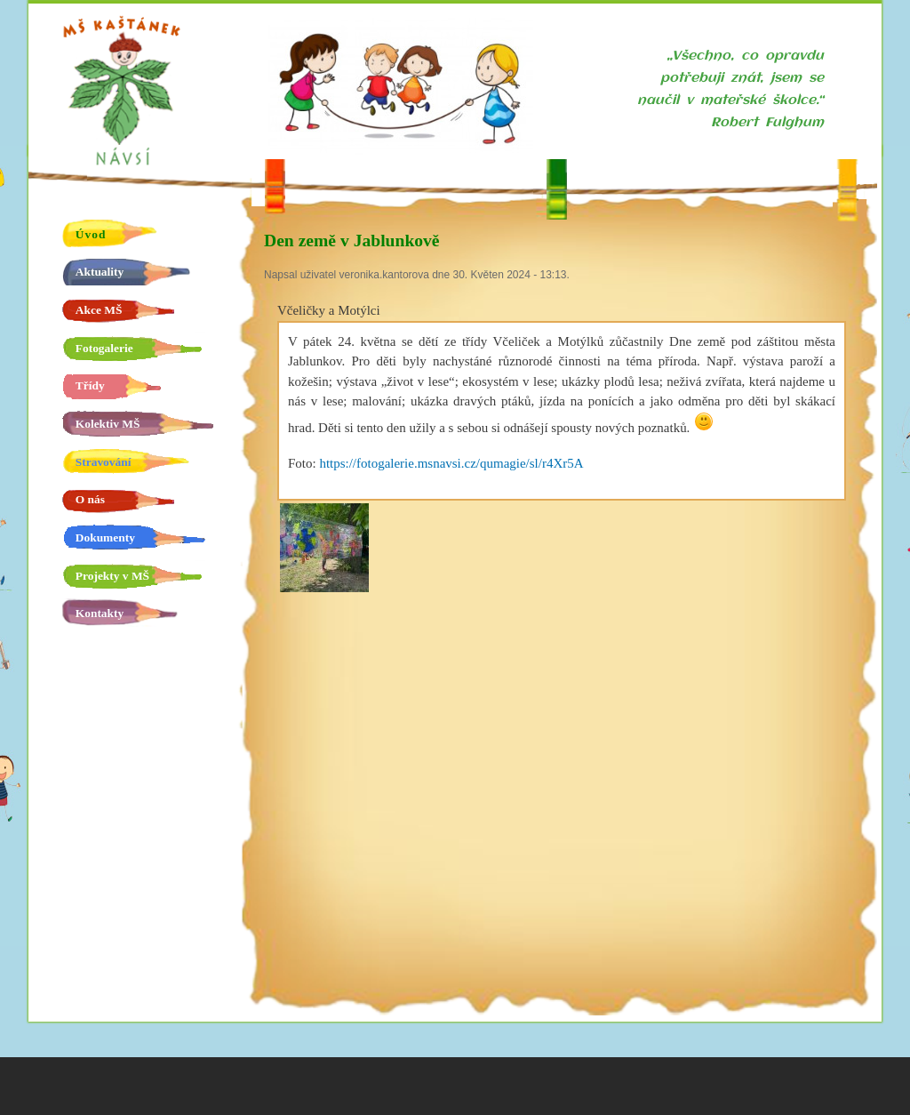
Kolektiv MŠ (108, 423)
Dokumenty (105, 537)
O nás (90, 499)
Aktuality (100, 271)
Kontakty (100, 613)
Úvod (91, 234)
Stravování (104, 462)
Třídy (90, 385)
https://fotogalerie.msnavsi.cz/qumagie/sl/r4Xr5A (451, 463)
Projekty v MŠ (112, 575)
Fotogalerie (104, 348)
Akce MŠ (99, 310)
